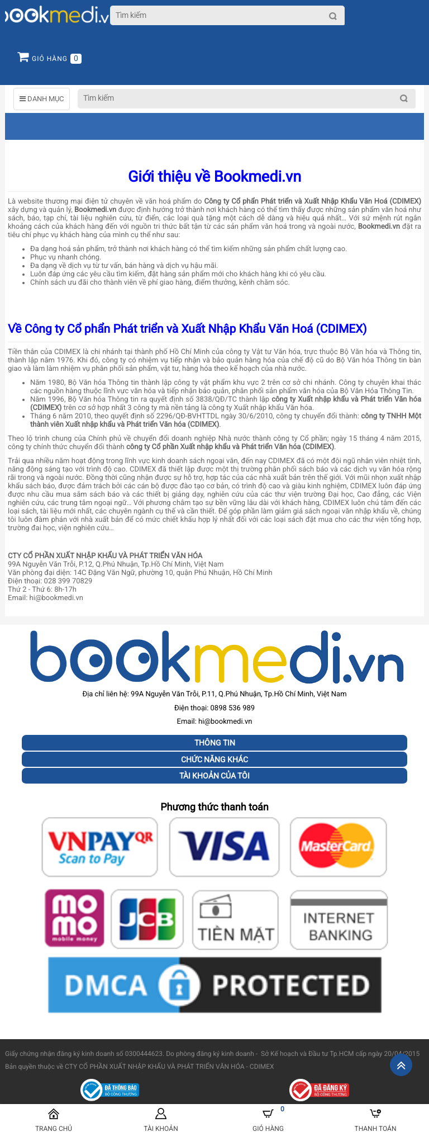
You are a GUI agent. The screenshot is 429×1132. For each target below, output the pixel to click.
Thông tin (214, 742)
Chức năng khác (214, 759)
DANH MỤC (42, 99)
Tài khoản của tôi (214, 775)
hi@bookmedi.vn (225, 722)
